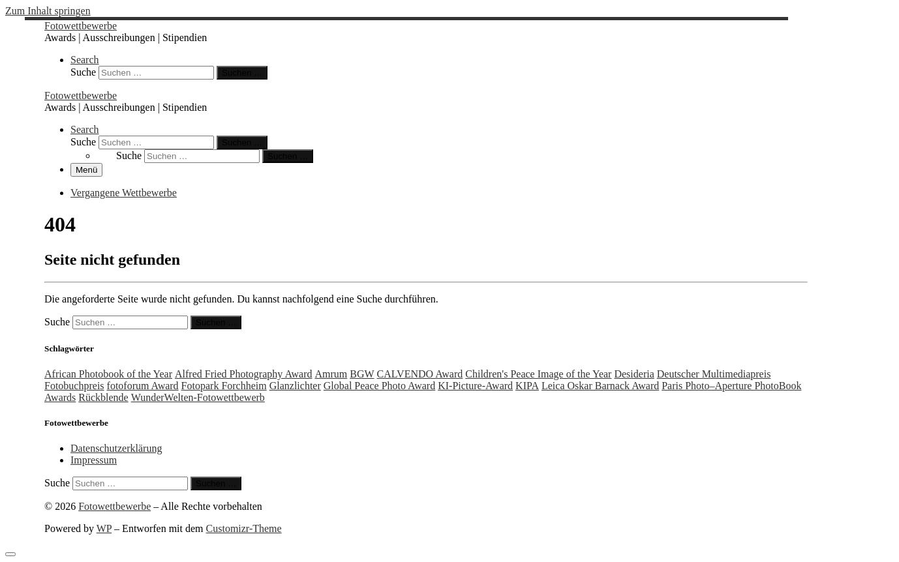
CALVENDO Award (420, 373)
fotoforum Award (143, 385)
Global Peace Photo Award (379, 385)
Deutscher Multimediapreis (714, 373)
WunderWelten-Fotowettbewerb (198, 397)
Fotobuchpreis (74, 385)
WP (104, 528)
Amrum (330, 373)
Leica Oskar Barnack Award (600, 385)
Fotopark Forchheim (224, 385)
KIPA (527, 385)
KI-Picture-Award (475, 385)
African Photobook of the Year (108, 373)
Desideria (634, 373)
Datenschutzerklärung (116, 448)
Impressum (93, 460)
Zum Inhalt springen (48, 10)
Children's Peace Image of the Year (538, 373)
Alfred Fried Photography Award (243, 373)
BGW (362, 373)
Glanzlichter (295, 385)
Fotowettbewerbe (114, 506)
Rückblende (103, 397)
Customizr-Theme (244, 528)
